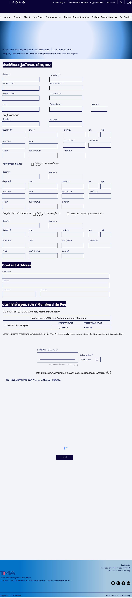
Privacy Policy (112, 595)
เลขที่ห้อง (67, 130)
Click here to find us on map (118, 570)
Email (4, 104)
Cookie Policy (124, 595)
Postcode (6, 290)
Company (53, 119)
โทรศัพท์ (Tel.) (55, 104)
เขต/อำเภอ (93, 140)
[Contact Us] (111, 2)
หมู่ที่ (102, 130)
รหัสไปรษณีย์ (34, 151)
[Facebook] (13, 2)
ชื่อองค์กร (6, 119)
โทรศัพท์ (66, 151)
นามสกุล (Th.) (8, 83)
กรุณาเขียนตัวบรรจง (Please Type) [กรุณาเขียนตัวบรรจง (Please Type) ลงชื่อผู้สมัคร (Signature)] (63, 365)
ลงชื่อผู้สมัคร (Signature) (47, 350)
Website (43, 290)
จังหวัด (5, 151)
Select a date (87, 355)
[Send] (64, 457)
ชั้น (90, 130)
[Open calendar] (97, 360)
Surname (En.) (56, 83)
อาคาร (32, 130)
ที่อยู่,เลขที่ (6, 130)
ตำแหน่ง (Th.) (8, 93)
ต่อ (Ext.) (95, 104)
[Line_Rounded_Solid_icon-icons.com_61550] (113, 583)
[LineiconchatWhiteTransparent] (23, 2)
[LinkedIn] (20, 2)
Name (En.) (54, 75)
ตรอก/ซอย (6, 141)
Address (6, 281)
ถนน (31, 141)
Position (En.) (55, 93)
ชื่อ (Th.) (5, 75)
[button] (78, 2)
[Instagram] (16, 2)
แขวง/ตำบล (68, 140)
